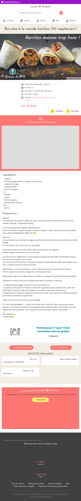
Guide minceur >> (12, 2)
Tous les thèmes (18, 484)
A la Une (8, 20)
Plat (55, 20)
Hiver (39, 97)
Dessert (71, 20)
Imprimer (56, 111)
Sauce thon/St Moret (59, 358)
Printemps (46, 97)
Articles (25, 20)
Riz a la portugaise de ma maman (19, 359)
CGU (68, 484)
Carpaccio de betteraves (18, 371)
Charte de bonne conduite (24, 486)
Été (53, 97)
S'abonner (40, 400)
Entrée (41, 20)
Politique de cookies (36, 484)
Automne (28, 100)
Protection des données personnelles (53, 486)
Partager (72, 111)
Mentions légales (55, 484)
